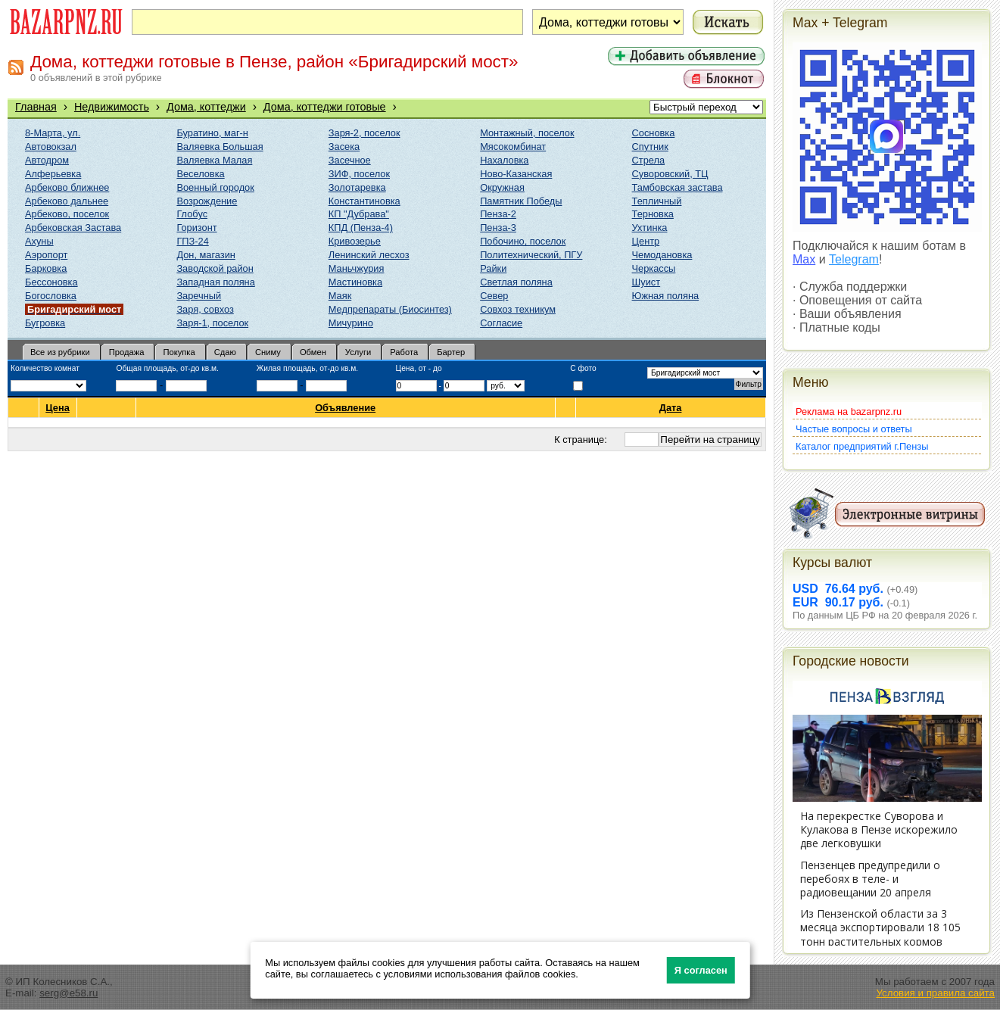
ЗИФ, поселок (359, 173)
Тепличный (657, 201)
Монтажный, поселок (527, 133)
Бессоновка (51, 282)
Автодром (47, 160)
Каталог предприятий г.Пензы (862, 446)
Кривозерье (355, 241)
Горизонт (196, 227)
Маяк (340, 295)
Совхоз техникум (518, 309)
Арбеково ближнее (67, 187)
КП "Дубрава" (359, 214)
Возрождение (206, 201)
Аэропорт (46, 254)
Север (494, 295)
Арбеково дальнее (66, 201)
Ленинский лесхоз (369, 254)
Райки (493, 268)
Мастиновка (355, 282)
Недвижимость (111, 107)
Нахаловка (504, 160)
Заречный (198, 295)
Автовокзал (50, 146)
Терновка (653, 214)
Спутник (650, 146)
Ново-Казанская (516, 173)
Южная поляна (665, 295)
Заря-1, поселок (212, 323)
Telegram (854, 259)
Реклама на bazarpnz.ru (849, 411)
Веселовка (200, 173)
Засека (344, 146)
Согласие (501, 323)
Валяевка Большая (219, 146)
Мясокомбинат (513, 146)
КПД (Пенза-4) (361, 227)
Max (804, 259)
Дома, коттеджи (206, 107)
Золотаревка (357, 187)
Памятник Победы (521, 201)
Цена (57, 407)
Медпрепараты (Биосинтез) (390, 309)
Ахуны (39, 241)
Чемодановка (662, 254)
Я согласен (700, 970)
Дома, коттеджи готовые (324, 107)
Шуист (646, 282)
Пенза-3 (498, 227)
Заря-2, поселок (364, 133)
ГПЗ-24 (192, 241)
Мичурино (351, 323)
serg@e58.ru (68, 993)
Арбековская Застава (73, 227)
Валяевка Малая (214, 160)
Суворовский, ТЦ (670, 173)
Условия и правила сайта (935, 993)
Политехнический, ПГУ (531, 254)
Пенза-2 (498, 214)
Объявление (345, 407)
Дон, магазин (205, 254)
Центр (646, 241)
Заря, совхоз (204, 309)
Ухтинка (650, 227)
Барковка (46, 268)
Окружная (502, 187)
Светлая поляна (516, 282)
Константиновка (364, 201)
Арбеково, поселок (67, 214)
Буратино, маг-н (212, 133)
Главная (36, 107)
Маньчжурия (357, 268)
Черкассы (654, 268)
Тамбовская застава (677, 187)
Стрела (648, 160)
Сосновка (653, 133)
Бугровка (45, 323)
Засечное (350, 160)
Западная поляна (215, 282)
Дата (671, 407)
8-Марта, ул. (52, 133)
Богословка (50, 295)
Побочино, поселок (522, 241)
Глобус (191, 214)
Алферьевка (53, 173)
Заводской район (214, 268)
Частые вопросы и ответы (854, 429)
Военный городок (215, 187)
